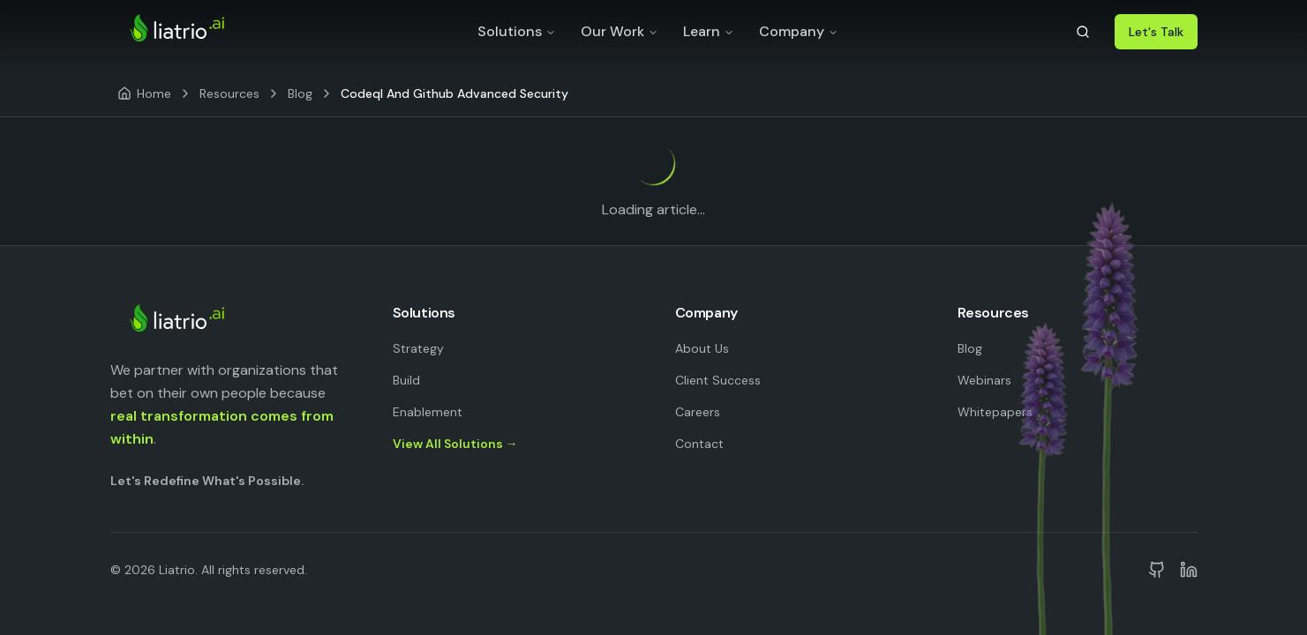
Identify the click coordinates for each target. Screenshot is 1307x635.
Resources (229, 93)
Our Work (619, 31)
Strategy (418, 348)
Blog (300, 93)
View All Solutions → (455, 444)
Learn (708, 31)
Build (406, 380)
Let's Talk (1156, 32)
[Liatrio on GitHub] (1157, 570)
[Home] (144, 93)
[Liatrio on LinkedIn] (1189, 570)
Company (798, 31)
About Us (702, 348)
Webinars (984, 380)
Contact (699, 444)
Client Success (718, 380)
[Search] (1082, 31)
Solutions (516, 31)
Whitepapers (995, 412)
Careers (697, 412)
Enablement (427, 412)
